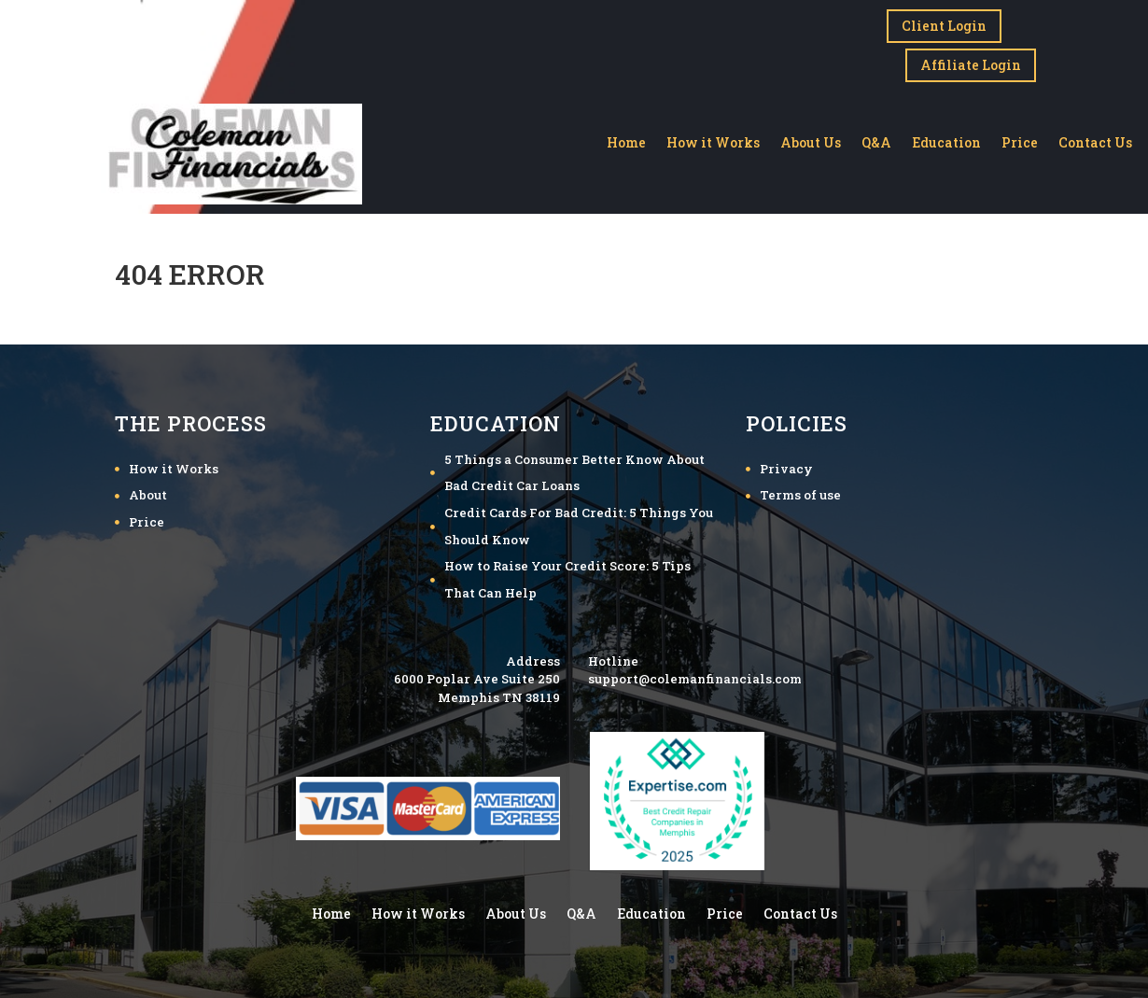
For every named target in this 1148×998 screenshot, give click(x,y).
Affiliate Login (970, 59)
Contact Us (1095, 138)
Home (626, 138)
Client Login (944, 26)
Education (946, 138)
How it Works (713, 138)
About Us (810, 138)
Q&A (876, 138)
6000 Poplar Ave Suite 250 (477, 673)
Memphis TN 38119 (499, 691)
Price (1019, 138)
